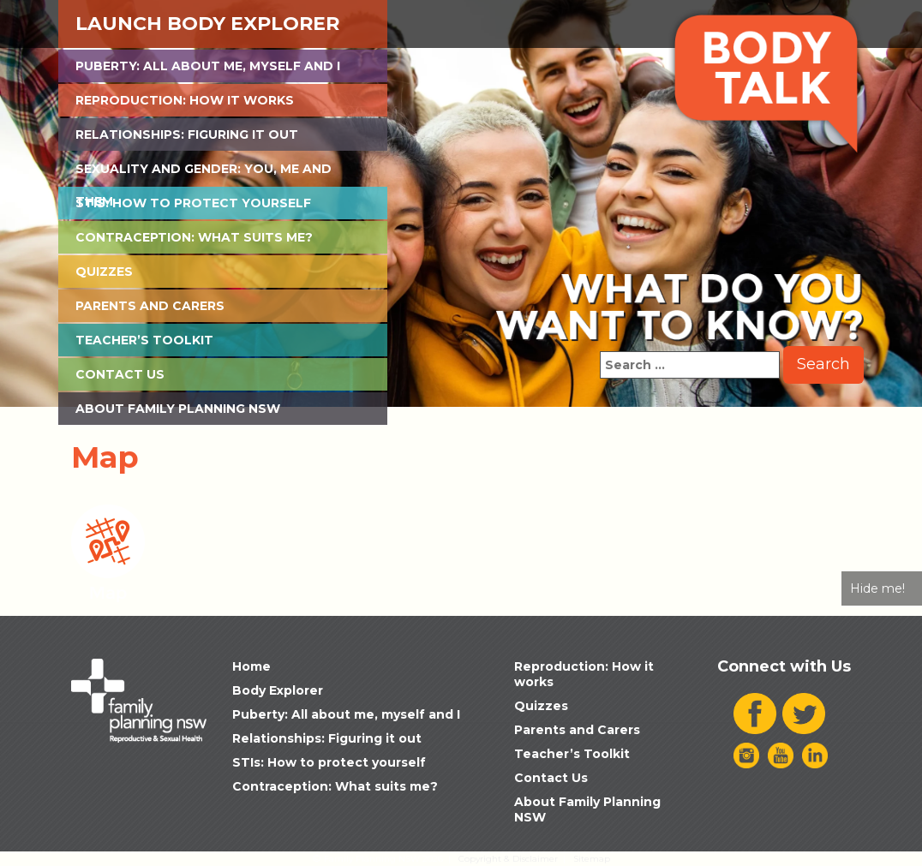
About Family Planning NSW (177, 408)
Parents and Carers (150, 306)
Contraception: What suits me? (194, 237)
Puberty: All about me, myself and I (207, 66)
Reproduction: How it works (184, 100)
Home (251, 666)
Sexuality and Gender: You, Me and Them (203, 173)
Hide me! (877, 588)
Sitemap (591, 858)
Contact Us (120, 374)
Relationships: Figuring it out (186, 134)
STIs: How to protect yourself (193, 203)
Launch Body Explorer (207, 23)
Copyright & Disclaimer (508, 858)
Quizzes (104, 271)
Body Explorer (277, 690)
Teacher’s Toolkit (144, 340)
